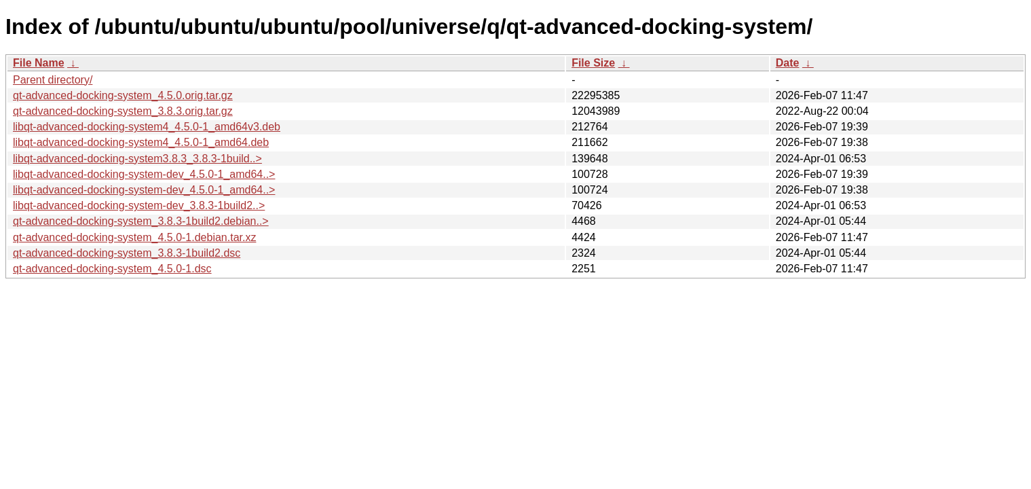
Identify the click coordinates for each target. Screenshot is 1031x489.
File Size (593, 63)
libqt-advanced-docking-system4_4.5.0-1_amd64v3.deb (146, 126)
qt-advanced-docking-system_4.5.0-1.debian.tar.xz (134, 237)
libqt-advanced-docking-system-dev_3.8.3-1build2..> (139, 205)
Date (788, 63)
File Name (38, 63)
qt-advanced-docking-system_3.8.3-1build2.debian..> (141, 221)
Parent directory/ (52, 80)
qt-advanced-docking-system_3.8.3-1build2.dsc (126, 253)
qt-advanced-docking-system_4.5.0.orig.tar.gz (123, 95)
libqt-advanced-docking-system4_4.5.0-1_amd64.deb (141, 142)
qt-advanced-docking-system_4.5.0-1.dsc (112, 268)
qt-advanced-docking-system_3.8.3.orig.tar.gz (123, 111)
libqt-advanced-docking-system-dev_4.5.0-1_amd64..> (144, 174)
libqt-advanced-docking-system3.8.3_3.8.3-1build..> (137, 158)
